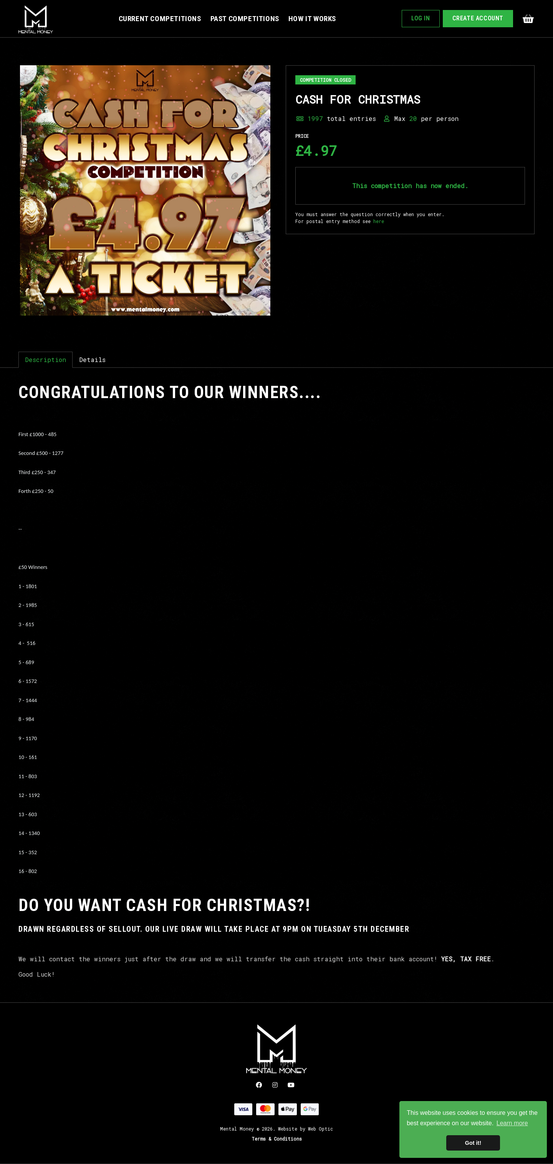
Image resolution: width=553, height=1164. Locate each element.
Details (92, 359)
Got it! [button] (473, 1143)
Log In (420, 18)
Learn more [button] (512, 1123)
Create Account (477, 18)
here (378, 221)
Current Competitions (160, 18)
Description (45, 359)
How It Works (312, 18)
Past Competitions (244, 18)
